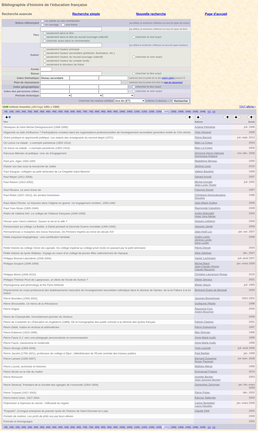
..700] (84, 111)
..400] (47, 111)
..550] (66, 111)
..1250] (158, 111)
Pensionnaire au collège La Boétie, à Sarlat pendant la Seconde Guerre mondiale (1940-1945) (59, 226)
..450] (53, 111)
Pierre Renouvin (13, 376)
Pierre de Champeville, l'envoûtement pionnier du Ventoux (38, 316)
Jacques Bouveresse (207, 298)
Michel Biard (202, 263)
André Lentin (202, 236)
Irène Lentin (202, 242)
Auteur (34, 54)
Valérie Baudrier (204, 171)
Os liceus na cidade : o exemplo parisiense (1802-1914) (36, 148)
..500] (59, 111)
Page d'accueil (216, 14)
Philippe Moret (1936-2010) (19, 274)
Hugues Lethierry (205, 221)
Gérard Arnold (203, 176)
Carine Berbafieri (205, 402)
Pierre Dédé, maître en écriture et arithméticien (31, 327)
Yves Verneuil (203, 132)
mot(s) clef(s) (168, 78)
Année (35, 69)
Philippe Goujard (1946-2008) (21, 263)
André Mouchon (204, 311)
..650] (78, 111)
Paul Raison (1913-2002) (18, 182)
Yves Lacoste (203, 347)
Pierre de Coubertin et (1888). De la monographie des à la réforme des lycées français (79, 322)
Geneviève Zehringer (207, 384)
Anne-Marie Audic (205, 337)
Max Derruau (202, 332)
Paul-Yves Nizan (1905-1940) (20, 208)
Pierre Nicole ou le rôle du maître (23, 371)
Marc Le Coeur (203, 142)
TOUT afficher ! (247, 106)
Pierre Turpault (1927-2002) (19, 392)
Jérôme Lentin (203, 239)
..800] (96, 111)
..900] (108, 111)
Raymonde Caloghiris (207, 208)
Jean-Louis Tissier (205, 184)
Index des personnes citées (21, 91)
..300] (35, 111)
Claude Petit (202, 410)
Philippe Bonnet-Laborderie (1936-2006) (27, 258)
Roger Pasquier (204, 361)
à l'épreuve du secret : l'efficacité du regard (36, 403)
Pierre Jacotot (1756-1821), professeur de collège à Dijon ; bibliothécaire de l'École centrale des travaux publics (69, 353)
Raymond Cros (204, 308)
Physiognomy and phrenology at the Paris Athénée (33, 284)
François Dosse (204, 189)
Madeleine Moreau (206, 160)
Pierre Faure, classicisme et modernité (26, 342)
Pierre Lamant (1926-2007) (19, 358)
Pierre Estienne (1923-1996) (20, 332)
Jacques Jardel (204, 226)
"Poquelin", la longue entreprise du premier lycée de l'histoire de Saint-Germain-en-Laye (55, 410)
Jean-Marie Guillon (206, 202)
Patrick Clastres (204, 321)
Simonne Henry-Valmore (209, 153)
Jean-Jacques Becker (208, 379)
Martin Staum (203, 284)
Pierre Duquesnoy (205, 327)
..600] (72, 111)
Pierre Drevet (203, 247)
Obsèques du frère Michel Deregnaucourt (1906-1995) (35, 127)
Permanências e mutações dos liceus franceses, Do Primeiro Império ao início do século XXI (58, 231)
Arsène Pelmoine (205, 126)
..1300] (165, 111)
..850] (102, 111)
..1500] (194, 111)
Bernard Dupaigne (205, 358)
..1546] (202, 111)
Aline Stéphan (203, 252)
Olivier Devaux (203, 279)
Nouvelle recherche (151, 14)
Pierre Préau (202, 392)
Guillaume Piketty (205, 303)
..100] (11, 111)
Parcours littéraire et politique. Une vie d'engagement (35, 153)
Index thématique (28, 78)
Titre (36, 34)
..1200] (151, 111)
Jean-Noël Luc (203, 231)
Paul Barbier (202, 353)
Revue (35, 73)
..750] (90, 111)
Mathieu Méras (203, 366)
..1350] (173, 111)
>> (213, 111)
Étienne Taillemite (205, 397)
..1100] (136, 111)
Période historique (27, 95)
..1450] (187, 111)
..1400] (180, 111)
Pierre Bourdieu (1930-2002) (20, 298)
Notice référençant (27, 22)
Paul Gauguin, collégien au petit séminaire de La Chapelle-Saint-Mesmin (46, 171)
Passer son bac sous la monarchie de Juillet (29, 166)
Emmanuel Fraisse (206, 371)
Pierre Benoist (203, 137)
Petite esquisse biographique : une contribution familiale (36, 237)
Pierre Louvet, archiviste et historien (24, 366)
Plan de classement (26, 82)
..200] (23, 111)
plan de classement (173, 82)
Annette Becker (204, 376)
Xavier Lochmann (205, 258)
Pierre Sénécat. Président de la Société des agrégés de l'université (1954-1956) (50, 384)
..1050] (129, 111)
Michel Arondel (203, 181)
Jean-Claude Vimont (207, 266)
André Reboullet (204, 213)
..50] (5, 111)
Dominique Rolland (206, 156)
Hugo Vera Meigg (205, 216)
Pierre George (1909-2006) (19, 348)
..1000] (121, 111)
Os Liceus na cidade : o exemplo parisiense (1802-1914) (37, 142)
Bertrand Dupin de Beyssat (211, 289)
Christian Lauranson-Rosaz (211, 274)
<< (209, 111)
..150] (17, 111)
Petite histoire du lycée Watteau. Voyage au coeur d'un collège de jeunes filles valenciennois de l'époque (65, 253)
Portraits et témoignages (17, 421)
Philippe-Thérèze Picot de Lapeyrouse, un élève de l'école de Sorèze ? (45, 279)
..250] (29, 111)
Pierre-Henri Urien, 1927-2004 (21, 397)
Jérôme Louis (203, 166)
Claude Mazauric (205, 269)
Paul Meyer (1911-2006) (17, 176)
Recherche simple (86, 14)
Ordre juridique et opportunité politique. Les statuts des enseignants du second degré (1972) (58, 137)
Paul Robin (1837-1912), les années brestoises (31, 195)
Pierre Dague (11, 308)
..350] (41, 111)
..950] (115, 111)
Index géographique (26, 86)
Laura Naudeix (203, 405)
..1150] (143, 111)
